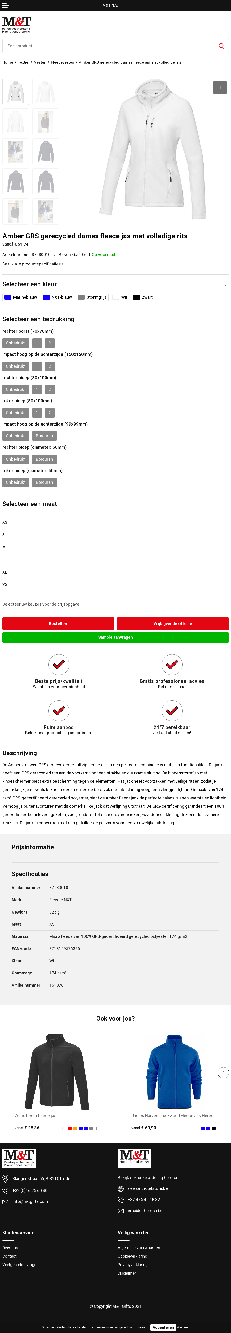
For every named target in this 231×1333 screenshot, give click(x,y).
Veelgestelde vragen (20, 1265)
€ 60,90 (143, 1127)
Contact (9, 1256)
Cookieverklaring (132, 1256)
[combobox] (108, 46)
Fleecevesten (62, 62)
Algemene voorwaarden (139, 1248)
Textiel (23, 62)
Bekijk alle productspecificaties (32, 264)
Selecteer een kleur (29, 284)
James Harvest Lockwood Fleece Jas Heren (172, 1115)
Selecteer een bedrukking (38, 319)
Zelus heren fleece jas (35, 1115)
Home (7, 62)
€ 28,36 (27, 1127)
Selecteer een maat (29, 503)
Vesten (40, 62)
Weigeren (183, 1327)
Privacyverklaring (133, 1265)
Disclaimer (127, 1273)
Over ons (10, 1248)
